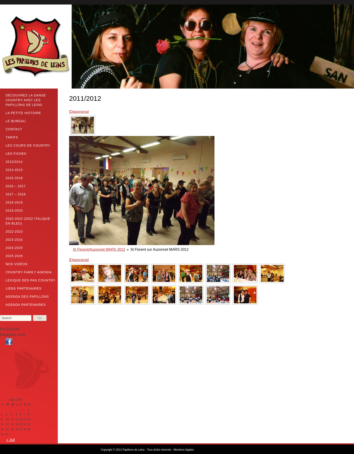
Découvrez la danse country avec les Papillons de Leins (26, 100)
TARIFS (12, 137)
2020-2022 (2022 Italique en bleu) (28, 221)
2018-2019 (14, 202)
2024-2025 (14, 248)
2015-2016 (14, 178)
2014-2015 (14, 170)
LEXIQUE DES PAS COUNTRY (30, 280)
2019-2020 (14, 210)
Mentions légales (184, 449)
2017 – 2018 (16, 194)
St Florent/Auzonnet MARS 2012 (99, 249)
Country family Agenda (29, 272)
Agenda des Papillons (27, 296)
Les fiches (16, 153)
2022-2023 (14, 231)
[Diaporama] (79, 112)
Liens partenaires (24, 288)
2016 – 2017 (16, 186)
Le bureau (16, 121)
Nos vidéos (17, 264)
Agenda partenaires (26, 305)
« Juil (10, 440)
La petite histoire (23, 113)
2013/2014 (14, 162)
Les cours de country (28, 145)
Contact (14, 129)
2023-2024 (14, 239)
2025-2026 (14, 256)
